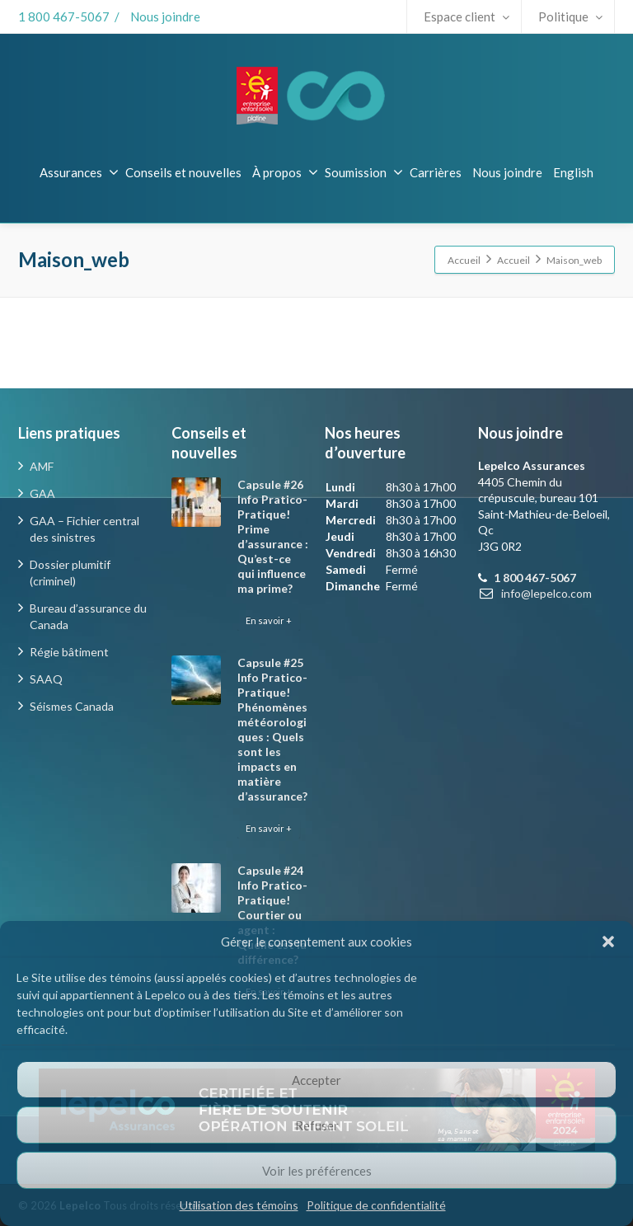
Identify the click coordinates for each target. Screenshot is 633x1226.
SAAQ (46, 679)
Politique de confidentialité (376, 1205)
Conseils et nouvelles (183, 172)
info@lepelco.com (546, 593)
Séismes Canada (72, 706)
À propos (285, 172)
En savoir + (269, 620)
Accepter (316, 1080)
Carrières (436, 172)
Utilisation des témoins (239, 1205)
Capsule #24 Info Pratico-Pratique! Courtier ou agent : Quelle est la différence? (272, 914)
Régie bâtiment (69, 652)
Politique (570, 16)
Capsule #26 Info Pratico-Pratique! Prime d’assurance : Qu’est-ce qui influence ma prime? (272, 536)
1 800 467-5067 (64, 16)
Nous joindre (165, 16)
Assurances (79, 172)
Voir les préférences (317, 1170)
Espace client (466, 16)
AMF (42, 466)
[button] (608, 941)
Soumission (364, 172)
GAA (42, 493)
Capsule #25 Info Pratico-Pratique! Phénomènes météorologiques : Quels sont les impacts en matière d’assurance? (272, 729)
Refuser (317, 1125)
